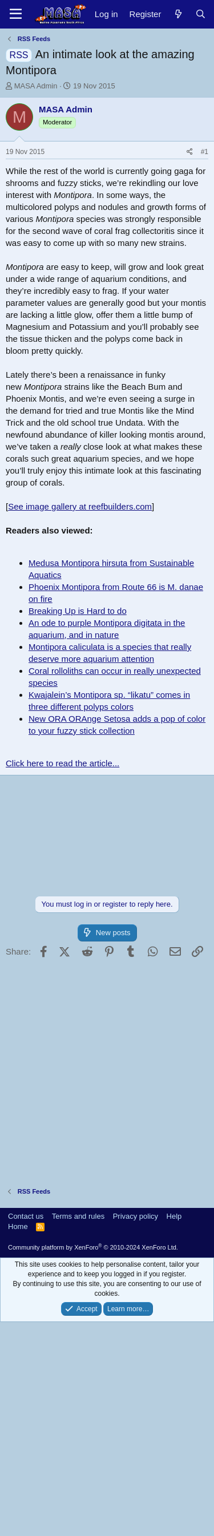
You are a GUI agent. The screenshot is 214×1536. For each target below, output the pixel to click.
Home (18, 1440)
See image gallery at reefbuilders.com (80, 720)
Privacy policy (135, 1430)
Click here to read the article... (62, 977)
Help (174, 1430)
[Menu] (15, 14)
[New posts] (178, 14)
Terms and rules (78, 1430)
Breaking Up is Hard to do (78, 825)
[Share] (190, 366)
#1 (204, 366)
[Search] (200, 14)
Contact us (25, 1430)
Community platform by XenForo (93, 1461)
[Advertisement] (107, 204)
